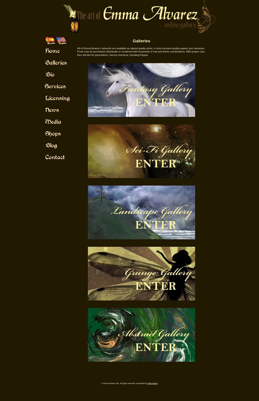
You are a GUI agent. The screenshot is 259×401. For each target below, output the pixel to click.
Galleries (141, 41)
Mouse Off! (61, 50)
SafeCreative (152, 383)
